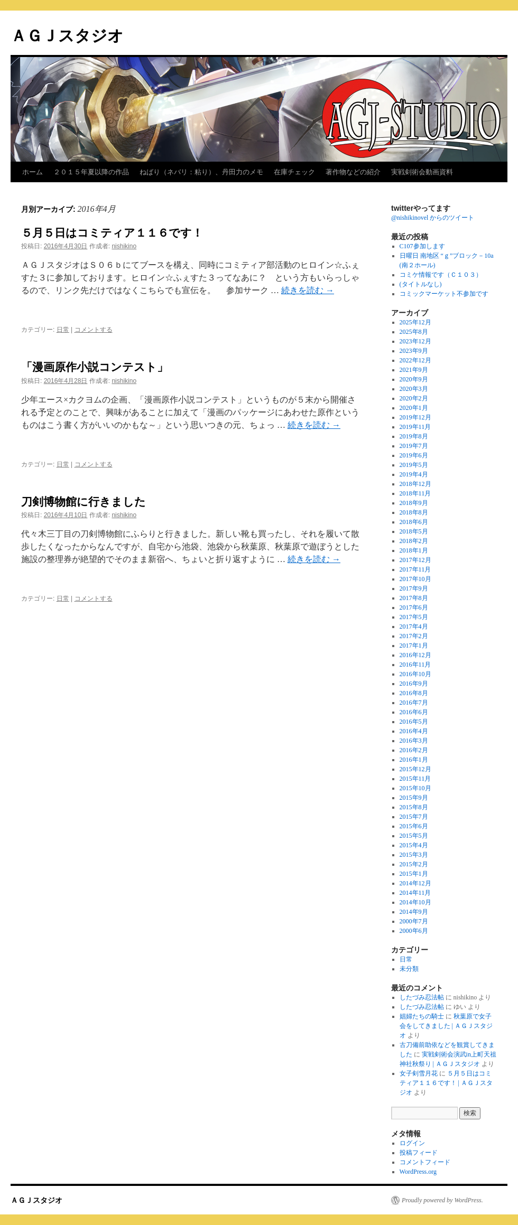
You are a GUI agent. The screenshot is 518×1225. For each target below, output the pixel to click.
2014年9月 (414, 911)
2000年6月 (414, 930)
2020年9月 (414, 379)
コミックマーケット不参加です (444, 293)
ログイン (412, 1143)
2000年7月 (414, 921)
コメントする (94, 329)
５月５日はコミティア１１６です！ (112, 233)
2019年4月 (414, 474)
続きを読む (307, 290)
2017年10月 (415, 579)
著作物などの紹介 (353, 172)
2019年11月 (415, 427)
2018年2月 (414, 541)
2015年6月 (414, 826)
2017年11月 (415, 569)
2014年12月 (415, 883)
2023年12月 (415, 341)
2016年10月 (415, 674)
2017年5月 (414, 617)
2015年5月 (414, 835)
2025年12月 (415, 322)
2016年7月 (414, 702)
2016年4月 (414, 731)
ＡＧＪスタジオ (67, 35)
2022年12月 (415, 360)
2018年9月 (414, 503)
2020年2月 (414, 398)
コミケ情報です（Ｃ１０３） (441, 274)
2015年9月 (414, 797)
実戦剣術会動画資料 (422, 172)
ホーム (32, 172)
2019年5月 (414, 465)
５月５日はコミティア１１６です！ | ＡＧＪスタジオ (446, 1083)
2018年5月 (414, 531)
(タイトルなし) (421, 284)
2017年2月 (414, 636)
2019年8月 (414, 436)
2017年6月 (414, 607)
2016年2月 (414, 750)
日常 (63, 329)
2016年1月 (414, 759)
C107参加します (422, 246)
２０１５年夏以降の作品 (91, 172)
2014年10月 (415, 902)
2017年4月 (414, 626)
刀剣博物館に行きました (83, 501)
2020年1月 (414, 408)
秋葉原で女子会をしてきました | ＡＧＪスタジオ (446, 1026)
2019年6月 (414, 455)
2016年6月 (414, 712)
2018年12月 (415, 484)
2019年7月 (414, 446)
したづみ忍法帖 (422, 997)
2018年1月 (414, 550)
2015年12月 (415, 769)
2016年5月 (414, 721)
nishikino (124, 246)
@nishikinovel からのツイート (432, 217)
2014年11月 (415, 892)
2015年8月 (414, 807)
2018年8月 (414, 512)
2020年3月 (414, 388)
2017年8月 (414, 598)
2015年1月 (414, 873)
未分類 (409, 968)
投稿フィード (419, 1152)
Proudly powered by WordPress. (442, 1200)
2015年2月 (414, 864)
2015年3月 (414, 854)
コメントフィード (425, 1162)
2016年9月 (414, 683)
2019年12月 (415, 417)
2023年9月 (414, 350)
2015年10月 (415, 788)
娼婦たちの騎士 (422, 1016)
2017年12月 (415, 560)
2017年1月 (414, 645)
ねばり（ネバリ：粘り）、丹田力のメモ (201, 172)
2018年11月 (415, 493)
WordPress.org (418, 1171)
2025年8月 (414, 331)
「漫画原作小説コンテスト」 (94, 367)
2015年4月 (414, 845)
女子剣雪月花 (419, 1073)
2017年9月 (414, 588)
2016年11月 (415, 664)
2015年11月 (415, 778)
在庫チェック (294, 172)
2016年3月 (414, 740)
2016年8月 (414, 693)
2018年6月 (414, 522)
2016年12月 (415, 655)
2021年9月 (414, 369)
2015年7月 (414, 816)
